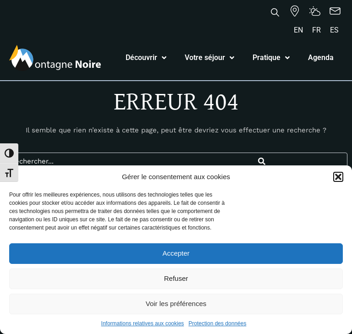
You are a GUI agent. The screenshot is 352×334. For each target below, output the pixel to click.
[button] (338, 176)
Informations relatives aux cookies (142, 323)
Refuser (176, 278)
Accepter (175, 253)
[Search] (261, 161)
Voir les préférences (176, 303)
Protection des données (217, 323)
